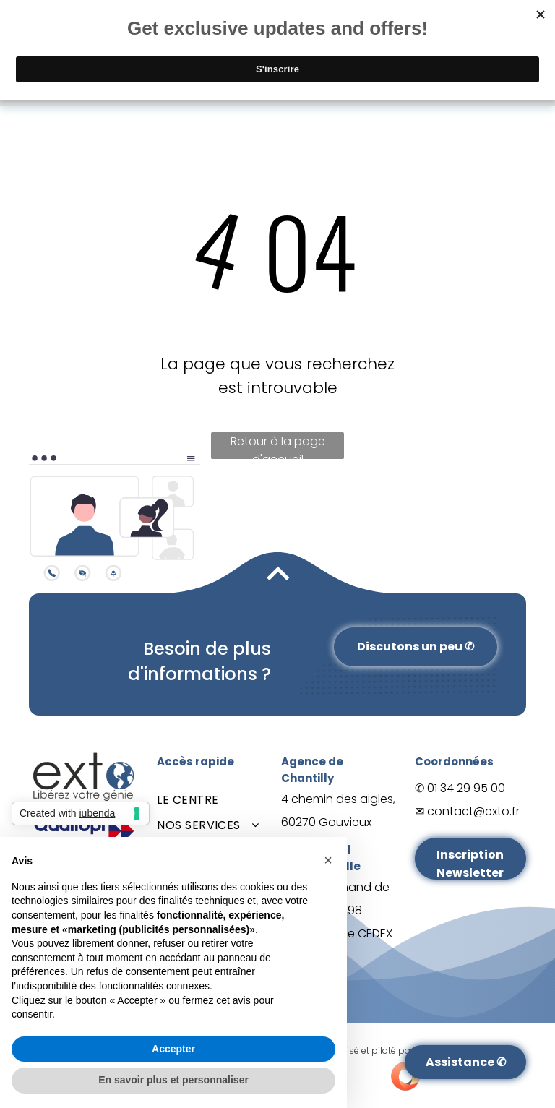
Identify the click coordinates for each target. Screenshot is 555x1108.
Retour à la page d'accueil (278, 446)
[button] (328, 860)
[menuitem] (212, 799)
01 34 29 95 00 (466, 788)
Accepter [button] (173, 1049)
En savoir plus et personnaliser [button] (173, 1080)
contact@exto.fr (473, 811)
